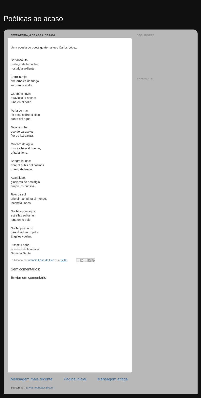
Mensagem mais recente (32, 379)
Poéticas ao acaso (33, 19)
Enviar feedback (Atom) (40, 387)
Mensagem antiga (112, 379)
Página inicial (75, 379)
